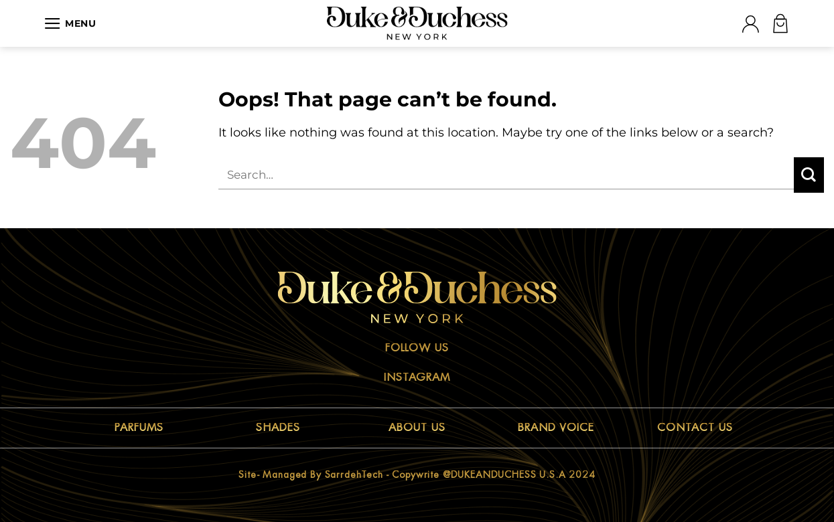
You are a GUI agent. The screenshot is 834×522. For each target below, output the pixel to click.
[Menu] (70, 23)
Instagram (417, 377)
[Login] (750, 24)
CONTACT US (695, 427)
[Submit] (809, 175)
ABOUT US (417, 427)
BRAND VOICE (556, 427)
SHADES (278, 427)
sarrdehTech (354, 474)
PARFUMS (139, 427)
